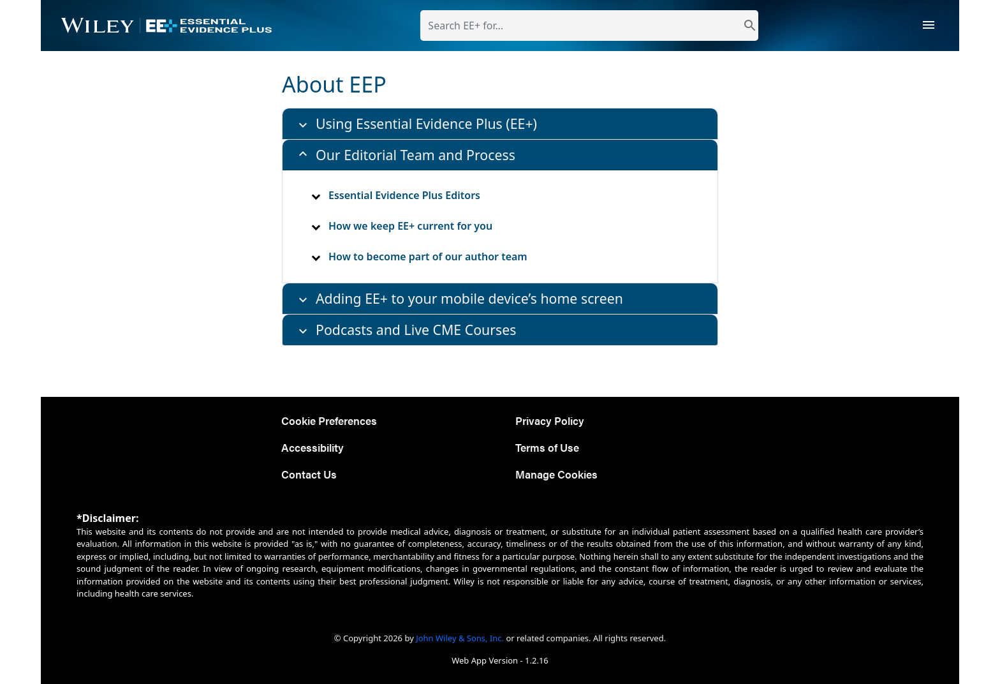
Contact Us (309, 474)
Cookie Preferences (329, 420)
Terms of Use (547, 447)
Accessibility (312, 447)
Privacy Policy (549, 420)
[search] (750, 25)
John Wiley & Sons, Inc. (460, 638)
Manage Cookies (556, 474)
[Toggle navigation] (926, 25)
